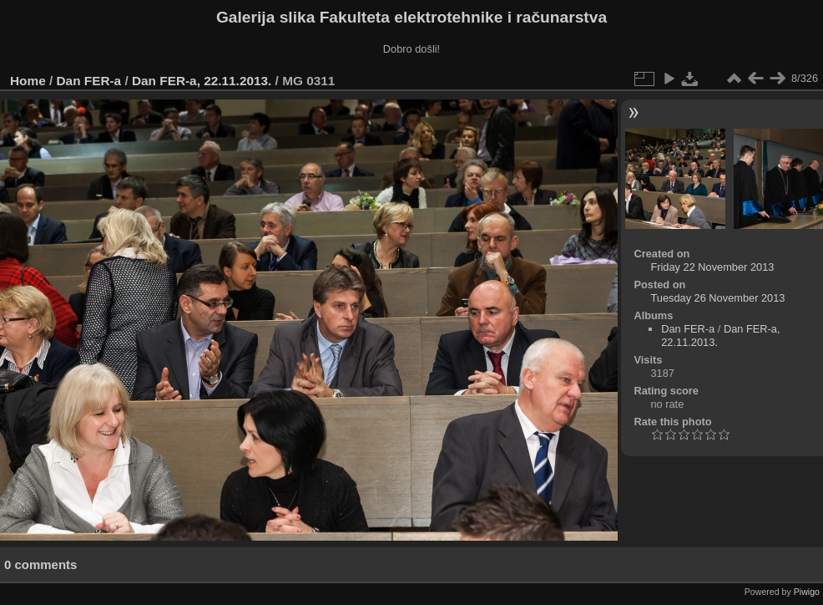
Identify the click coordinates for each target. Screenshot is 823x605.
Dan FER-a (89, 81)
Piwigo (807, 592)
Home (28, 81)
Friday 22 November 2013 (712, 267)
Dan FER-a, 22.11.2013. (201, 81)
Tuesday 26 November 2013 (717, 298)
